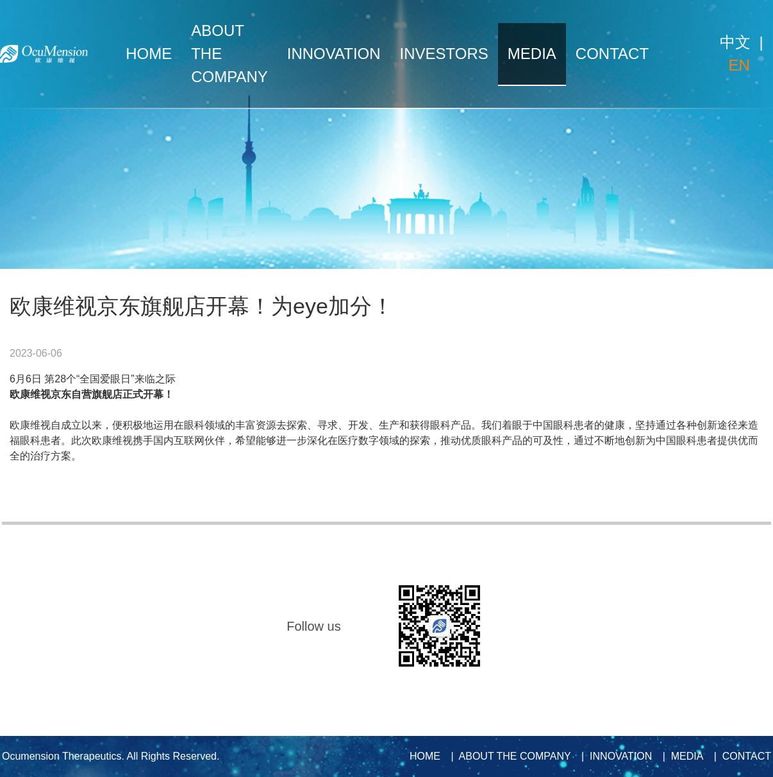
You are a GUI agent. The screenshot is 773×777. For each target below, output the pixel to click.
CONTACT (612, 53)
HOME (149, 53)
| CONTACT (739, 756)
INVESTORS (444, 53)
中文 (735, 42)
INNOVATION (334, 53)
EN (738, 65)
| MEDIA (680, 756)
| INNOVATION (614, 756)
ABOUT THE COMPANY (229, 53)
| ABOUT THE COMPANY (507, 756)
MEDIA (532, 53)
